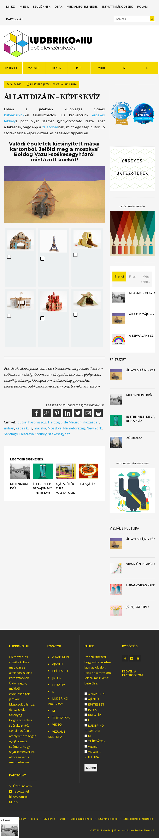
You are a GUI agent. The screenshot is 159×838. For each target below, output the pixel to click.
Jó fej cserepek (137, 607)
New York (94, 428)
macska (40, 428)
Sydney (41, 434)
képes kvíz (24, 428)
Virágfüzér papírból (142, 564)
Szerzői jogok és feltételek (138, 818)
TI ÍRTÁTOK (61, 717)
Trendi (119, 276)
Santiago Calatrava (19, 434)
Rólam (142, 6)
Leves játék (87, 484)
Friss (132, 276)
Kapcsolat (14, 19)
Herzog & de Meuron (65, 422)
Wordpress (128, 830)
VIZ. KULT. (34, 67)
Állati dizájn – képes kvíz (52, 97)
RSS (15, 802)
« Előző (5, 820)
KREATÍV (56, 67)
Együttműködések (117, 6)
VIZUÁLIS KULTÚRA (66, 84)
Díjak (59, 6)
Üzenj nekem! (22, 786)
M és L (24, 6)
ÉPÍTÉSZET (11, 67)
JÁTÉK (79, 67)
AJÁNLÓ (57, 664)
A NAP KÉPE (61, 657)
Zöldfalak (134, 438)
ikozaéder (91, 422)
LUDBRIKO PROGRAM (94, 728)
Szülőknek (42, 6)
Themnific (149, 830)
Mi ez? (10, 6)
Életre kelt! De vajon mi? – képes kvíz (42, 488)
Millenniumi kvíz (142, 293)
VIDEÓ (101, 67)
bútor (21, 422)
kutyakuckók (14, 115)
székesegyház (59, 434)
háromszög (37, 422)
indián (9, 428)
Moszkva (54, 428)
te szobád (50, 127)
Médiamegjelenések (82, 6)
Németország (74, 428)
